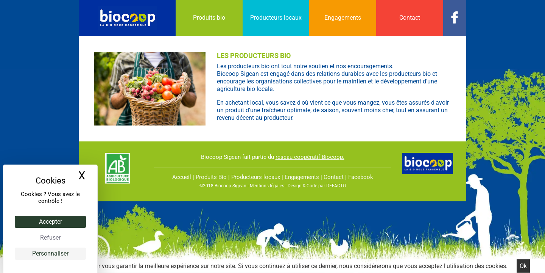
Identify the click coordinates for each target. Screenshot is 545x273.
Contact (334, 177)
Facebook (360, 177)
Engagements (302, 177)
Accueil (181, 177)
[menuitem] (209, 18)
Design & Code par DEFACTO (317, 185)
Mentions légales (267, 185)
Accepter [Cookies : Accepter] (50, 221)
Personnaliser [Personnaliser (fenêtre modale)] (50, 253)
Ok (523, 266)
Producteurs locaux (255, 177)
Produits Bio (211, 177)
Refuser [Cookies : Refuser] (50, 237)
